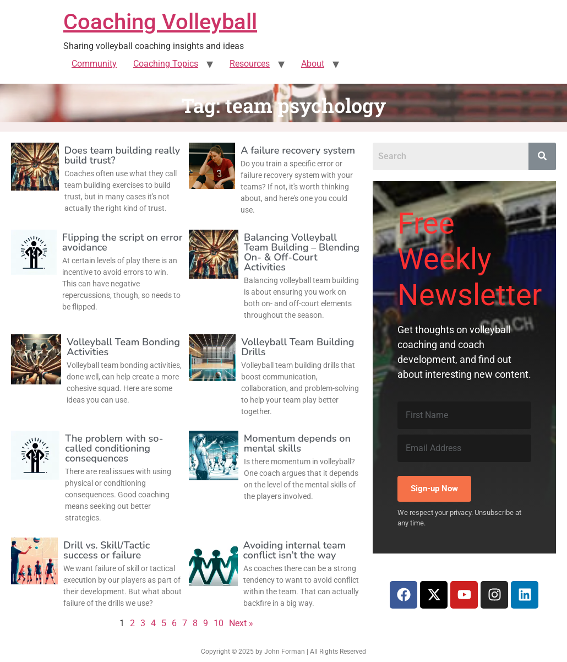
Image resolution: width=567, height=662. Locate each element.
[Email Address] (464, 448)
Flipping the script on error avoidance (122, 242)
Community (94, 63)
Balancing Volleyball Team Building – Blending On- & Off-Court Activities (301, 252)
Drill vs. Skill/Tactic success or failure (106, 550)
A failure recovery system (298, 150)
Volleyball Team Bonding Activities (123, 347)
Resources (250, 63)
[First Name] (464, 415)
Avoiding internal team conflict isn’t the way (294, 550)
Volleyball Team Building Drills (297, 347)
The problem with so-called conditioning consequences (114, 448)
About (312, 63)
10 (218, 623)
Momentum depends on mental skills (297, 443)
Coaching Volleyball (160, 22)
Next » (241, 623)
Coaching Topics (165, 63)
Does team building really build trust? (122, 155)
